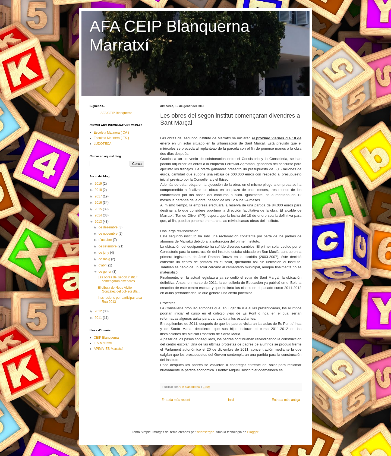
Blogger (252, 432)
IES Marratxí (103, 343)
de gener (105, 271)
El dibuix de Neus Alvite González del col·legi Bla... (119, 289)
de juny (104, 252)
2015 (99, 209)
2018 (99, 190)
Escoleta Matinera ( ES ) (111, 138)
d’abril (103, 265)
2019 (99, 183)
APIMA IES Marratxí (108, 349)
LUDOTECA (102, 144)
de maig (105, 259)
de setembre (108, 246)
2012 (99, 311)
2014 (99, 215)
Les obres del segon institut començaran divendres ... (118, 279)
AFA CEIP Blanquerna (116, 113)
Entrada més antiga (286, 400)
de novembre (108, 233)
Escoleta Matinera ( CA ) (111, 132)
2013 (99, 222)
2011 (99, 318)
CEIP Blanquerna (106, 337)
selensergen (205, 432)
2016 (99, 203)
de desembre (108, 227)
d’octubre (106, 240)
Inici (231, 400)
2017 (99, 196)
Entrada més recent (176, 400)
